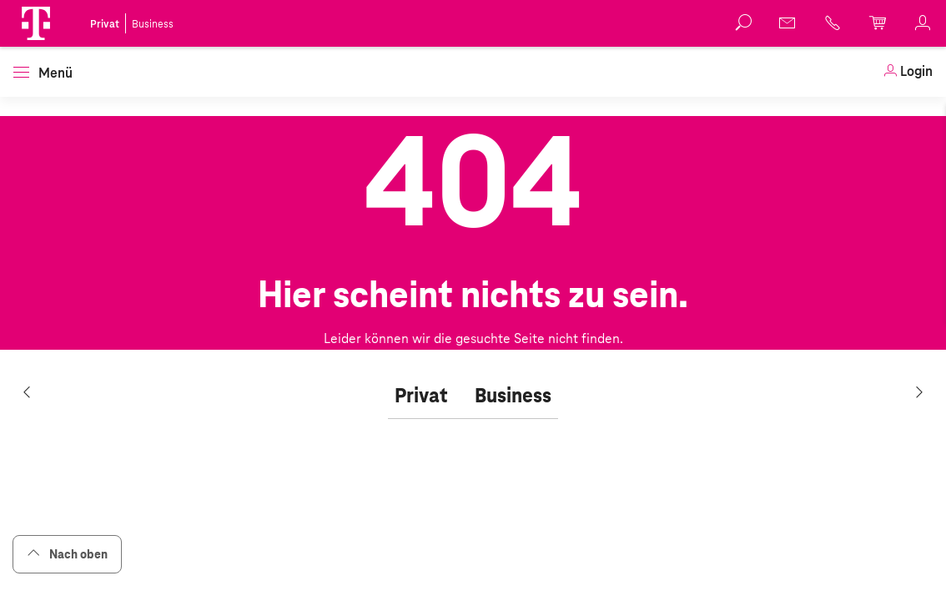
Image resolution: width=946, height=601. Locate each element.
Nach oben (67, 554)
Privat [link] (104, 24)
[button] (36, 23)
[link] (908, 71)
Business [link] (153, 24)
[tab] (421, 396)
